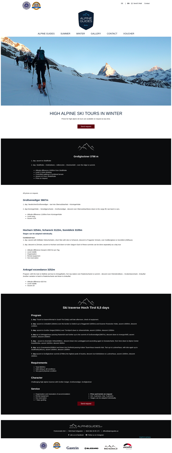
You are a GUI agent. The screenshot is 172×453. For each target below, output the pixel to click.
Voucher (128, 33)
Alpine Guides (46, 33)
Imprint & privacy (145, 437)
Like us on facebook (76, 435)
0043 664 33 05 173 (93, 431)
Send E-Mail (136, 3)
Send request (86, 126)
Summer (65, 33)
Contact (146, 3)
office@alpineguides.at (110, 431)
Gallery (96, 33)
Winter (80, 33)
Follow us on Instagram (95, 435)
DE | (123, 3)
